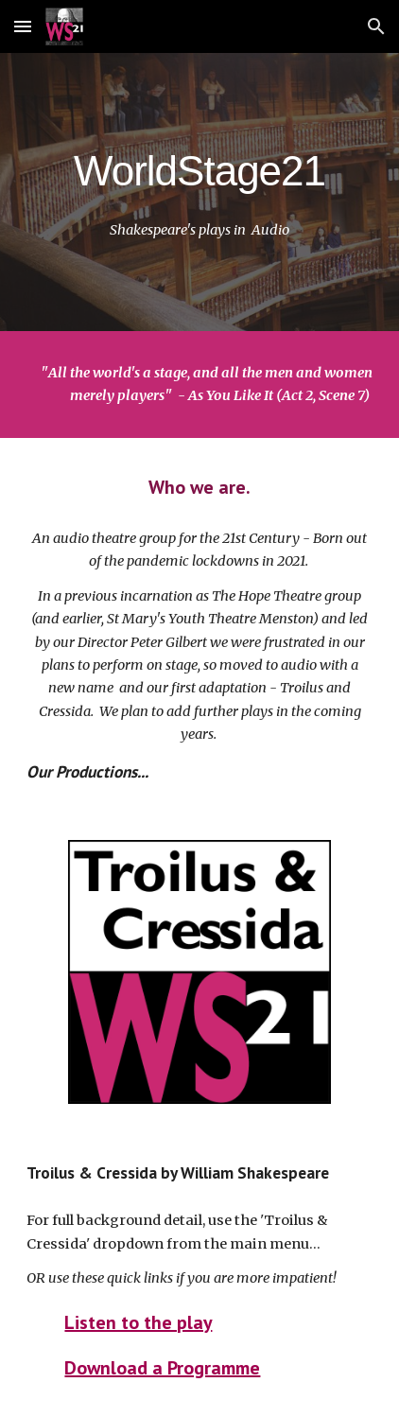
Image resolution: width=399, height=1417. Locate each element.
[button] (22, 26)
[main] (199, 167)
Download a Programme (162, 1368)
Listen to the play (138, 1322)
